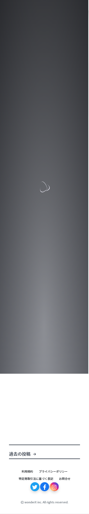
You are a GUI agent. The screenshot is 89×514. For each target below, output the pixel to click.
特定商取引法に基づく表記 (36, 478)
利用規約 (27, 471)
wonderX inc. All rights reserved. (44, 502)
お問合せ (64, 478)
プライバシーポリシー (53, 471)
